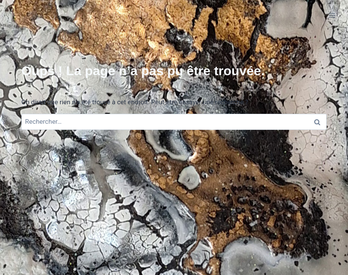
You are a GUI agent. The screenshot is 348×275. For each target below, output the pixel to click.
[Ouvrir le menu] (332, 15)
